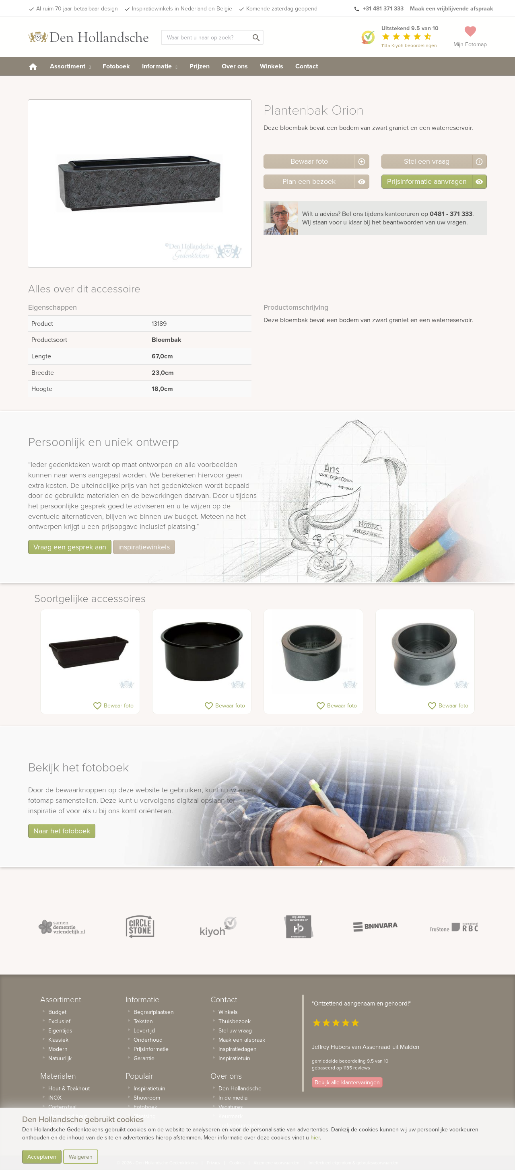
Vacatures (230, 1107)
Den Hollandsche (240, 1088)
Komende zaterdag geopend (281, 8)
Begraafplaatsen (154, 1012)
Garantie (144, 1058)
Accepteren (41, 1157)
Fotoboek (116, 66)
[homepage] (33, 66)
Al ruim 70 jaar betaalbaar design (77, 8)
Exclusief (59, 1021)
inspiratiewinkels (144, 547)
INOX (55, 1098)
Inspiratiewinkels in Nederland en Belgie (182, 8)
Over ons (235, 66)
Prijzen (200, 66)
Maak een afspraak (241, 1040)
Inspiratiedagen (237, 1049)
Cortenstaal (62, 1107)
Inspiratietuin (149, 1088)
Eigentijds (60, 1030)
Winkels (271, 66)
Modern (58, 1049)
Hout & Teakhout (69, 1088)
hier (315, 1137)
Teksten (143, 1021)
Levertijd (144, 1030)
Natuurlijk (60, 1058)
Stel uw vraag (235, 1030)
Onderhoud (148, 1040)
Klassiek (58, 1040)
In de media (232, 1098)
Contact (306, 66)
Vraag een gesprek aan (69, 547)
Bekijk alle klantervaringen (347, 1082)
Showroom (147, 1098)
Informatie (159, 66)
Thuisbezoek (234, 1021)
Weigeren (81, 1157)
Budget (57, 1012)
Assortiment (70, 66)
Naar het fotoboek (61, 831)
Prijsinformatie (151, 1049)
